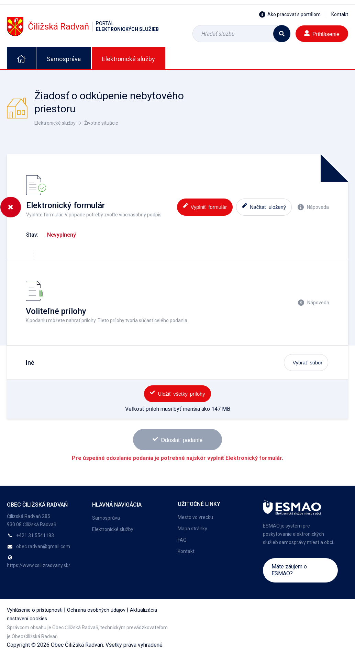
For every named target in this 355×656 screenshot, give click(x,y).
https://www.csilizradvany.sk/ (38, 565)
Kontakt (339, 14)
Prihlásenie (322, 33)
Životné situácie (101, 123)
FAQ (182, 540)
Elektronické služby (128, 59)
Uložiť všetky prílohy (177, 393)
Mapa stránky (192, 528)
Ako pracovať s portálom (290, 14)
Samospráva (64, 59)
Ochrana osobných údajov (96, 610)
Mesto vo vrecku (195, 517)
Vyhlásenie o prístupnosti (35, 610)
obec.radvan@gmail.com (43, 546)
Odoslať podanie (178, 439)
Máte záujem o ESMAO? (289, 570)
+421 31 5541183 (35, 535)
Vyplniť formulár (205, 206)
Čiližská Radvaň (83, 26)
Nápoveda (313, 207)
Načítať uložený (264, 206)
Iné (30, 362)
